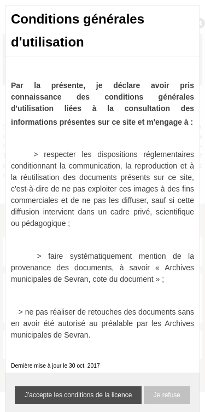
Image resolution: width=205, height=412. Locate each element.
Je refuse (167, 395)
